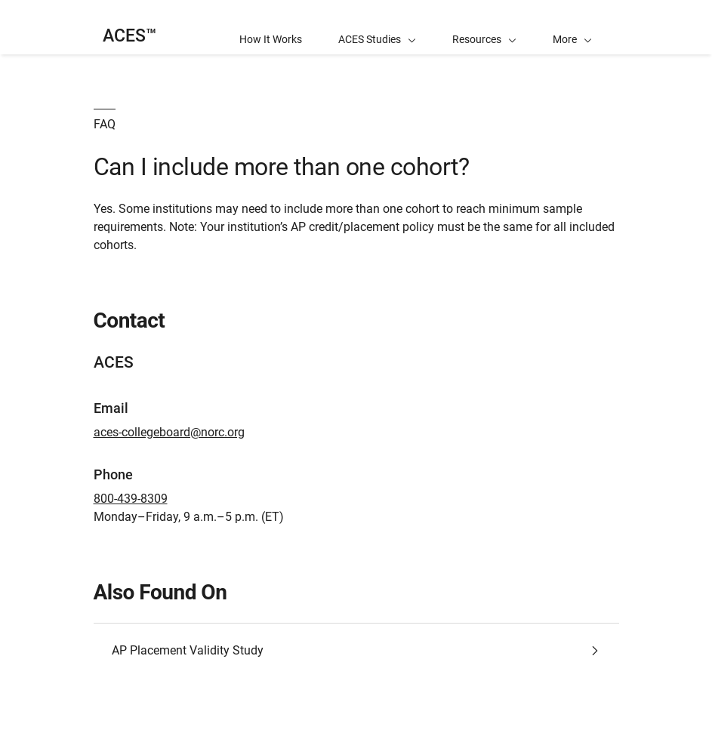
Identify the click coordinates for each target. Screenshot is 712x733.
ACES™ (129, 36)
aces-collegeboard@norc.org (169, 432)
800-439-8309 (131, 498)
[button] (572, 27)
